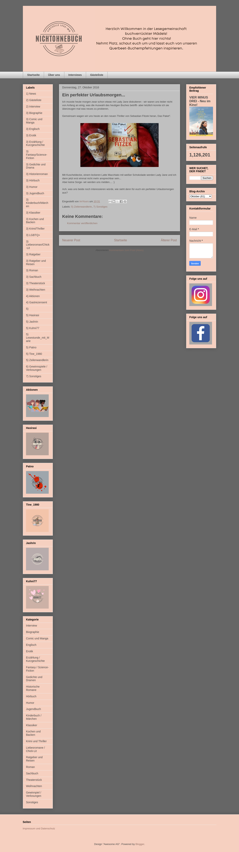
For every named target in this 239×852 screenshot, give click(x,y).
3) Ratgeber (33, 254)
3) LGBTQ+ (33, 235)
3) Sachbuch (33, 276)
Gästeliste (96, 74)
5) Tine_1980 (34, 353)
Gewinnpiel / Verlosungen (33, 794)
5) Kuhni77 (32, 328)
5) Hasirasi (32, 315)
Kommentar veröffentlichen (82, 223)
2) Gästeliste (33, 100)
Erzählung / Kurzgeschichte (35, 659)
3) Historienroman (37, 174)
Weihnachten (34, 786)
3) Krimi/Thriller (35, 228)
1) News (31, 93)
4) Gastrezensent (36, 302)
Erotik (29, 651)
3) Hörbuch (33, 180)
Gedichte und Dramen (34, 678)
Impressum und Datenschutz (39, 828)
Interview (31, 625)
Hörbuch (31, 696)
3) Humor (31, 186)
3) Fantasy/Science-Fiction (36, 155)
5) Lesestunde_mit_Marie (37, 338)
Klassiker (31, 725)
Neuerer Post (71, 240)
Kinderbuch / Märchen (33, 717)
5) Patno (31, 347)
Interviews (75, 74)
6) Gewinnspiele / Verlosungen (36, 368)
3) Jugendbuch (35, 193)
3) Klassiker (33, 212)
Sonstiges (32, 802)
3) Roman (32, 270)
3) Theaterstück (35, 283)
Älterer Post (169, 240)
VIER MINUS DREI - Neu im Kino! (199, 101)
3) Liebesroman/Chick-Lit (37, 245)
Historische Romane (33, 688)
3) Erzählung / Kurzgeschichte (35, 143)
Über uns (54, 74)
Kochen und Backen (33, 733)
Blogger (140, 844)
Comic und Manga (37, 638)
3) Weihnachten (35, 289)
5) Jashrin (32, 321)
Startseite (33, 74)
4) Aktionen (33, 296)
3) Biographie (34, 112)
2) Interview (33, 106)
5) (27, 308)
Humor (30, 702)
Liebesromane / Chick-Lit (35, 749)
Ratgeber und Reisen (34, 759)
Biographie (32, 632)
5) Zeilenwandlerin (81, 206)
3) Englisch (33, 128)
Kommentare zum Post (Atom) (126, 250)
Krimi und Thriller (36, 741)
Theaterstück (34, 779)
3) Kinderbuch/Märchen (37, 203)
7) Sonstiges (100, 206)
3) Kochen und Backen (35, 220)
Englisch (31, 644)
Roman (30, 767)
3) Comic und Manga (34, 121)
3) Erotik (31, 135)
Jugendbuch (33, 709)
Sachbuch (32, 773)
